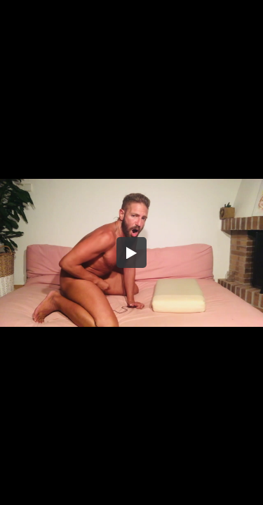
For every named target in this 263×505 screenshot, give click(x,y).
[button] (131, 252)
